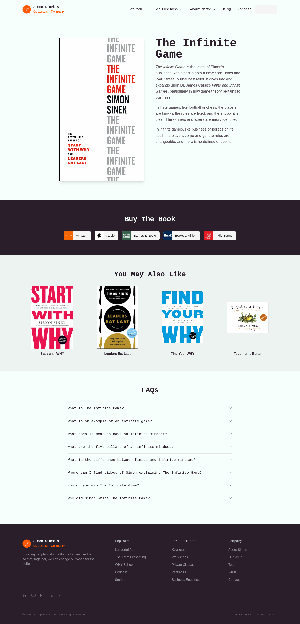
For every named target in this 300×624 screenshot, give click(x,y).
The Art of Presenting (130, 557)
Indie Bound (220, 235)
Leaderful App (125, 549)
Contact (234, 579)
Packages (179, 572)
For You (137, 9)
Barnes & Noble (138, 235)
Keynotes (178, 549)
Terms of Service (267, 614)
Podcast (244, 9)
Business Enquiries (186, 579)
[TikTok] (60, 595)
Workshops (180, 557)
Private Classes (183, 564)
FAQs (232, 572)
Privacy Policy (242, 614)
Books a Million (181, 235)
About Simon (203, 9)
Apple (103, 235)
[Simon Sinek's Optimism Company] (43, 9)
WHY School (124, 564)
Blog (227, 9)
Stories (120, 579)
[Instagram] (42, 595)
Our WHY (235, 557)
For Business (168, 9)
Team (232, 564)
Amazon (73, 235)
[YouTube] (33, 595)
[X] (51, 595)
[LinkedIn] (24, 595)
